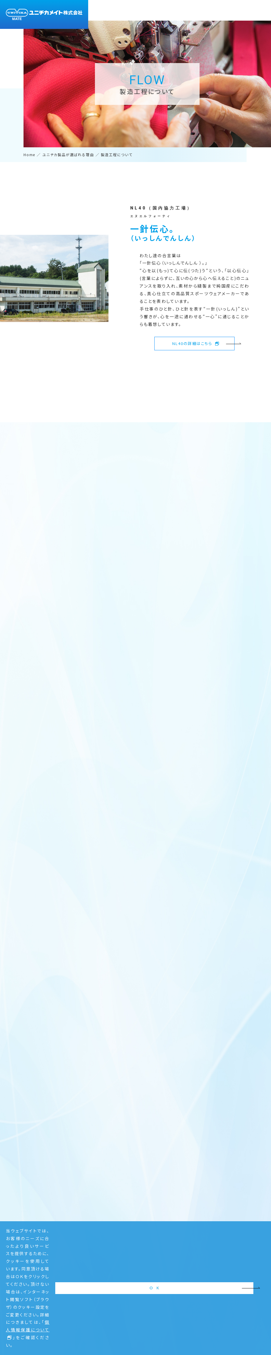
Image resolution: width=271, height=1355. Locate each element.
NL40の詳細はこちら (195, 343)
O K (236, 1333)
